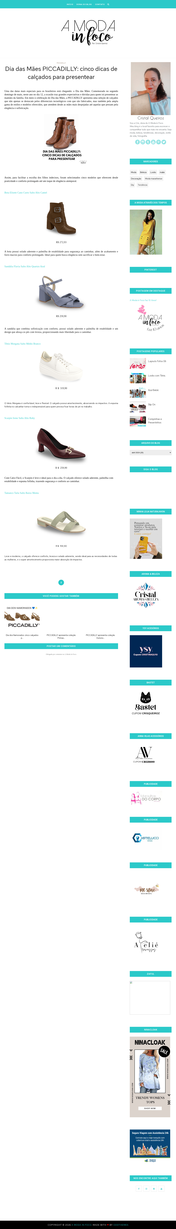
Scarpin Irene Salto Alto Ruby (19, 418)
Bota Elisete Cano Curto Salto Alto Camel (25, 192)
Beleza (143, 172)
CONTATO (100, 4)
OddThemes (120, 1224)
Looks (153, 172)
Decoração (136, 178)
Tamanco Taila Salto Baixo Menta (21, 493)
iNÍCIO (70, 4)
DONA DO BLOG (84, 4)
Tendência (142, 185)
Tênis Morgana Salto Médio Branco (22, 343)
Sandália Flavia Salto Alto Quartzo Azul (24, 266)
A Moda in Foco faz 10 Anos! (143, 300)
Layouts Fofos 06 (157, 361)
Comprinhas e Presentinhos (155, 421)
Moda (133, 172)
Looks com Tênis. (157, 375)
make (162, 172)
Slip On (151, 404)
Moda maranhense (153, 178)
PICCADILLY (61, 63)
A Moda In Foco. (82, 1224)
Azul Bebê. (153, 390)
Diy (132, 185)
